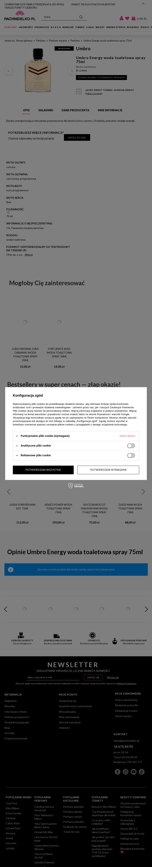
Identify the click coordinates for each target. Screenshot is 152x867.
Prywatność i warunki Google (113, 414)
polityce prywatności (116, 410)
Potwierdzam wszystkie (109, 470)
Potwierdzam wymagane (43, 470)
